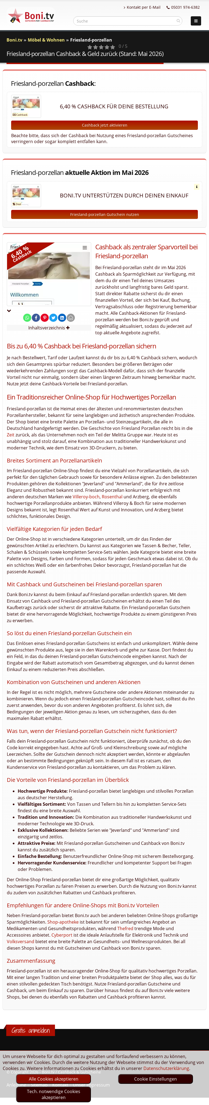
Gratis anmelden (31, 1030)
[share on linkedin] (62, 318)
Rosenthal (112, 497)
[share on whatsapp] (27, 318)
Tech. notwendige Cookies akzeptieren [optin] (53, 1094)
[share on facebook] (36, 318)
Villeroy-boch (86, 497)
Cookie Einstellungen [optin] (155, 1079)
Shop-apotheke (63, 922)
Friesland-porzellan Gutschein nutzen (104, 214)
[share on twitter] (53, 318)
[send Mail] (70, 318)
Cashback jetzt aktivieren (104, 125)
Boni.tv (14, 40)
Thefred (125, 928)
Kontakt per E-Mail (142, 7)
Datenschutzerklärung (166, 1068)
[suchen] (178, 20)
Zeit (10, 435)
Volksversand (20, 942)
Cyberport (61, 935)
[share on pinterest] (44, 318)
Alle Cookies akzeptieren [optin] (53, 1079)
